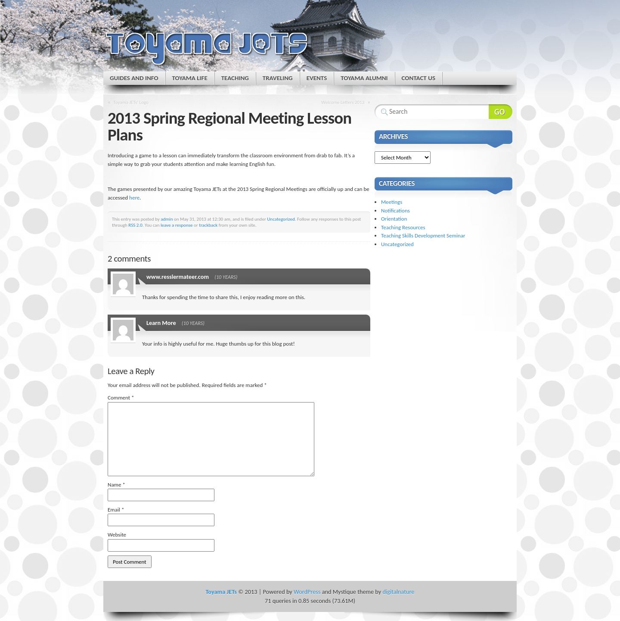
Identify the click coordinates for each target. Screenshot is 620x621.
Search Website (500, 111)
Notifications (395, 210)
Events (317, 78)
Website (117, 534)
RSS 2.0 (135, 225)
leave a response (177, 225)
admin (167, 219)
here (134, 197)
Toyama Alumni (364, 78)
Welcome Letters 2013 (342, 102)
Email (116, 509)
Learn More (161, 323)
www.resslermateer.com (177, 277)
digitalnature (399, 592)
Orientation (394, 218)
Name (116, 484)
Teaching (235, 78)
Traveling (278, 78)
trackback (208, 225)
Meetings (391, 202)
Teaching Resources (403, 227)
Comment (121, 397)
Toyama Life (190, 78)
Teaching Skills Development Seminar (423, 235)
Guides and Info (134, 78)
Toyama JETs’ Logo (131, 102)
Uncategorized (281, 219)
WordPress (307, 592)
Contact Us (418, 78)
